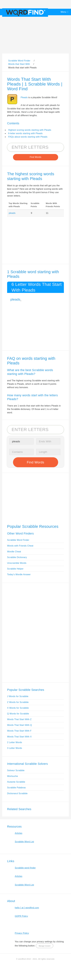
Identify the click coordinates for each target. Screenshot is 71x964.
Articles (18, 833)
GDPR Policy (21, 916)
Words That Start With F (19, 731)
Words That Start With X (19, 736)
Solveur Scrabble (15, 770)
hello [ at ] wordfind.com (27, 908)
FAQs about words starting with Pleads (27, 137)
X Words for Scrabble (18, 708)
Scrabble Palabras (16, 787)
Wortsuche (12, 776)
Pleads (24, 97)
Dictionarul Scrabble (17, 793)
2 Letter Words (14, 742)
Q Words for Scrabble (18, 713)
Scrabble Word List (24, 841)
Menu (63, 12)
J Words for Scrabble (17, 696)
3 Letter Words (14, 748)
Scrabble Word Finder (18, 540)
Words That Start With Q (19, 725)
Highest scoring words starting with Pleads (29, 130)
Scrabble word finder (25, 868)
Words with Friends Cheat (20, 546)
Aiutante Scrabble (16, 782)
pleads (12, 213)
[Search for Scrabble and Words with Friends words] (35, 147)
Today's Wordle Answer (19, 574)
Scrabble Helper (15, 569)
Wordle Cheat (14, 551)
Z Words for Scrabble (18, 702)
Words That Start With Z (19, 719)
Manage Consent (44, 946)
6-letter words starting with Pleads (25, 133)
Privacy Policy (22, 933)
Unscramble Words (16, 563)
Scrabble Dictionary (17, 557)
